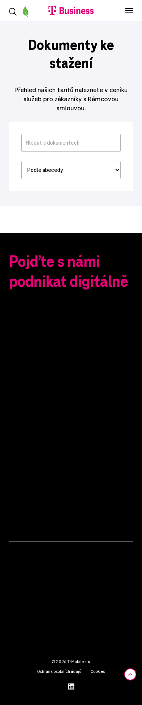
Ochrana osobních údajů (59, 671)
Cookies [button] (98, 671)
